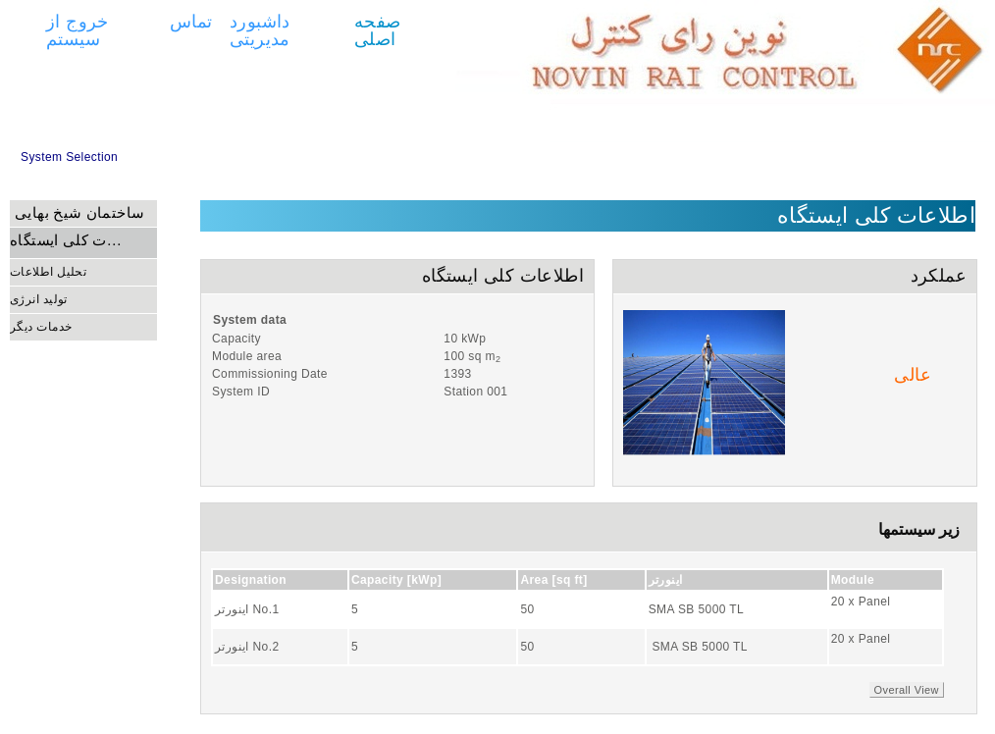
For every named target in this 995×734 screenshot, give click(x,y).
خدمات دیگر (41, 327)
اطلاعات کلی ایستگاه (67, 240)
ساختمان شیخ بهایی (79, 213)
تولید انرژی (39, 299)
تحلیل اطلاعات (48, 272)
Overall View (906, 690)
